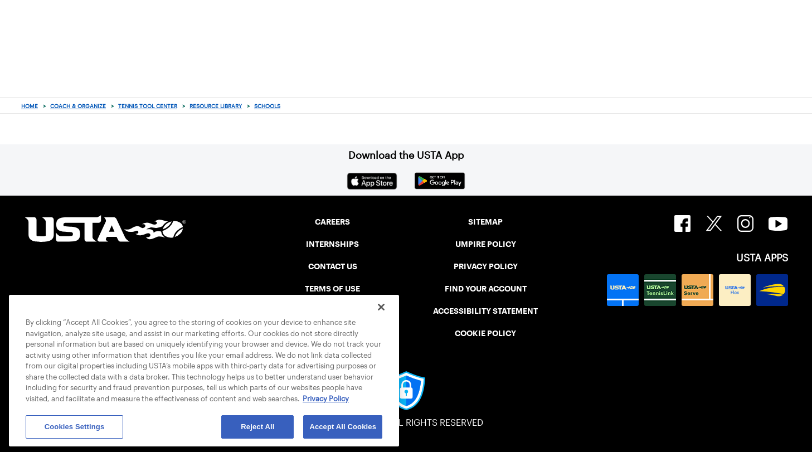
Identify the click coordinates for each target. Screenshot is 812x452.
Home (29, 106)
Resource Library (215, 106)
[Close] (381, 307)
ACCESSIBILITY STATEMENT (485, 311)
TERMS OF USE (332, 288)
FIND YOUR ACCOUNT (486, 288)
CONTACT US (332, 266)
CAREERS (332, 222)
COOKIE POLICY (485, 333)
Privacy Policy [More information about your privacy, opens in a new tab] (326, 399)
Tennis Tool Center (147, 106)
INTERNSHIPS (332, 244)
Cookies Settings (75, 426)
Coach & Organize (78, 106)
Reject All (257, 426)
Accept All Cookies (342, 426)
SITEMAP (485, 222)
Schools (267, 106)
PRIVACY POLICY (486, 266)
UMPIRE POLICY (485, 244)
